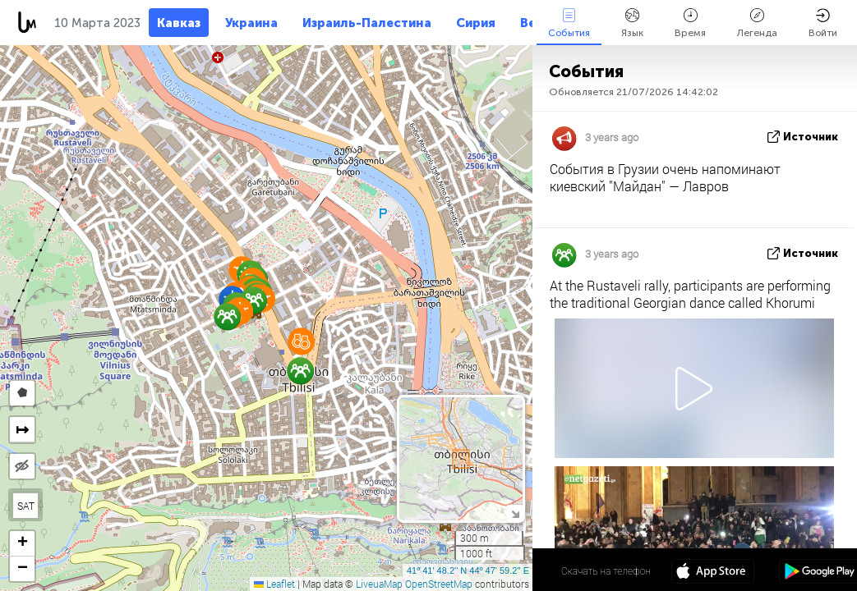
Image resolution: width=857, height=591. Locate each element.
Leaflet (274, 583)
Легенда (757, 23)
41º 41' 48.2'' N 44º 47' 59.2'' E (468, 570)
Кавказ (178, 23)
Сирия (475, 23)
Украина (251, 23)
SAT (26, 505)
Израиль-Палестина (366, 23)
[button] (301, 341)
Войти (823, 23)
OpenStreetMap (438, 583)
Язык (632, 23)
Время (690, 23)
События (569, 23)
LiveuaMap (379, 583)
